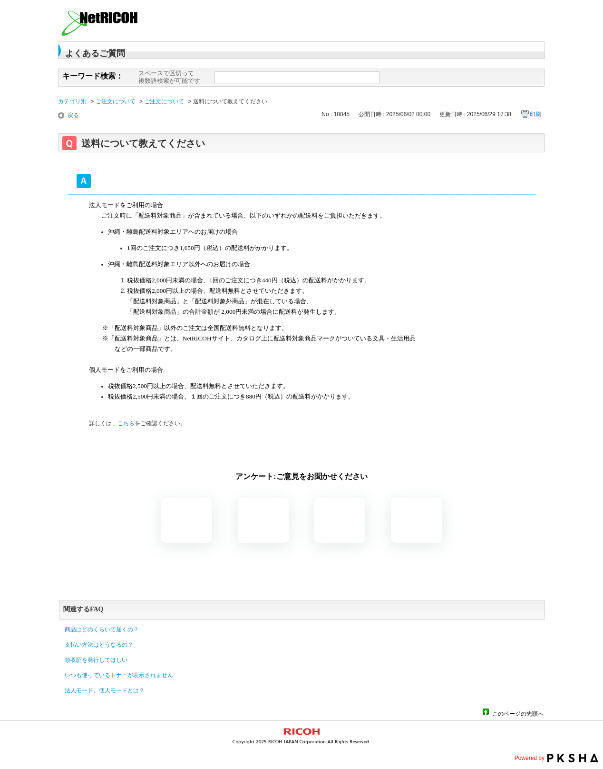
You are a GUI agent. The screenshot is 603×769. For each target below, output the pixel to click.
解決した (186, 520)
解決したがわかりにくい (263, 520)
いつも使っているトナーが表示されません (119, 675)
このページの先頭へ (518, 713)
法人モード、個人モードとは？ (105, 690)
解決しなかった (339, 520)
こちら (126, 423)
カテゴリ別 (72, 101)
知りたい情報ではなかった (416, 520)
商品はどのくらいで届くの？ (102, 629)
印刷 (535, 114)
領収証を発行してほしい (96, 660)
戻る (73, 115)
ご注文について (116, 101)
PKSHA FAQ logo (572, 758)
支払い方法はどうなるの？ (99, 644)
